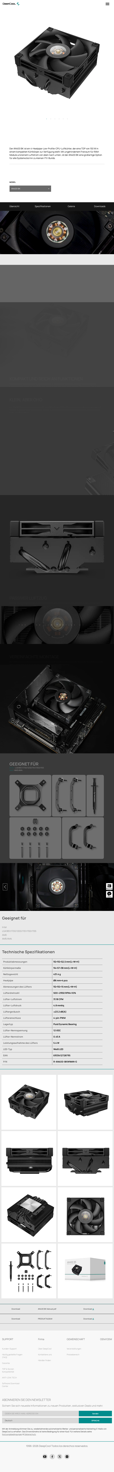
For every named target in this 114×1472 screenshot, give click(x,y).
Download (88, 1309)
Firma (41, 1339)
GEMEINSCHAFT (76, 1339)
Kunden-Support (9, 1348)
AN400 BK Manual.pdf (47, 1309)
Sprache (95, 1420)
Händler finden (44, 1360)
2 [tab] (50, 118)
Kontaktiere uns (45, 1354)
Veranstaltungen (74, 1348)
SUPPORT (7, 1339)
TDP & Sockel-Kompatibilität (8, 1370)
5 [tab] (63, 118)
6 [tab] (67, 118)
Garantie (6, 1363)
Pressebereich (73, 1354)
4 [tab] (59, 118)
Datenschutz (30, 1434)
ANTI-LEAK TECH (9, 1377)
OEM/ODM (106, 1339)
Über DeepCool (44, 1348)
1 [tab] (46, 118)
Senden (95, 1413)
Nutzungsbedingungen (12, 1434)
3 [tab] (55, 118)
